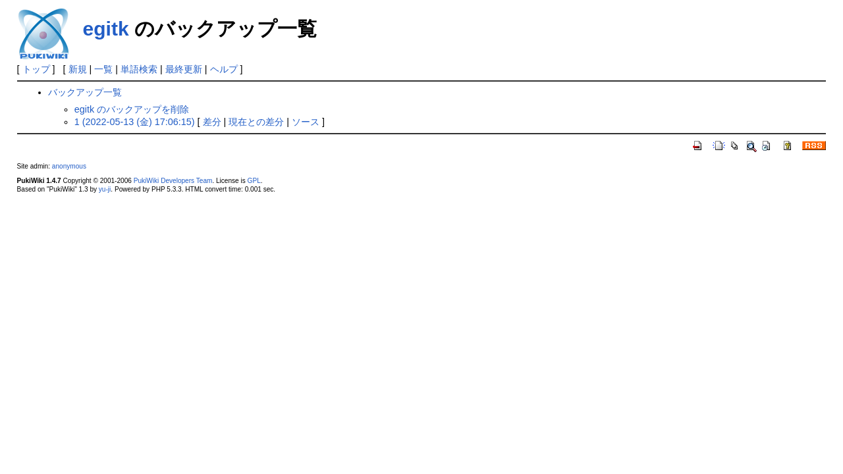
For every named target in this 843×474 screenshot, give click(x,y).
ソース (305, 122)
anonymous (69, 166)
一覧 (103, 69)
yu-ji (105, 189)
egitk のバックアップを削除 (131, 109)
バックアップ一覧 (85, 92)
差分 (212, 122)
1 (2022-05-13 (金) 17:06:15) (134, 122)
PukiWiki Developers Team (173, 180)
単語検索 (139, 69)
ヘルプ (224, 69)
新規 (77, 69)
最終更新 (183, 69)
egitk (106, 29)
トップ (36, 69)
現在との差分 (256, 122)
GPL (254, 180)
